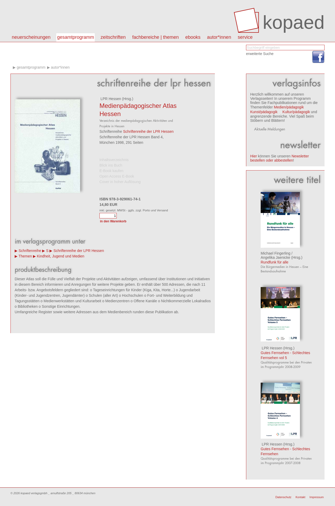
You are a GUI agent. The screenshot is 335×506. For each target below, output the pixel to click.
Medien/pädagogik (289, 107)
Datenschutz (283, 497)
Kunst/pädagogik (263, 112)
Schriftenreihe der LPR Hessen (148, 131)
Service (245, 37)
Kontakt (300, 497)
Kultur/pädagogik (296, 112)
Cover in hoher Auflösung (120, 182)
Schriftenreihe (30, 251)
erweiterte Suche (259, 54)
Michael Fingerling (276, 253)
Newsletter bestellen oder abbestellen (279, 158)
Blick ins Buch (110, 165)
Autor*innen (60, 67)
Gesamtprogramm (75, 37)
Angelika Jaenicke (275, 257)
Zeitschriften (113, 37)
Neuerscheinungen (31, 37)
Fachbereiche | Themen (155, 37)
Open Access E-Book (116, 176)
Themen (25, 256)
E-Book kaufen (111, 171)
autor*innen (219, 37)
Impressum (317, 497)
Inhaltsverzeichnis (114, 160)
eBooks (192, 37)
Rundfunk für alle (274, 262)
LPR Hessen (110, 99)
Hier (253, 156)
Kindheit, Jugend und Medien (60, 256)
